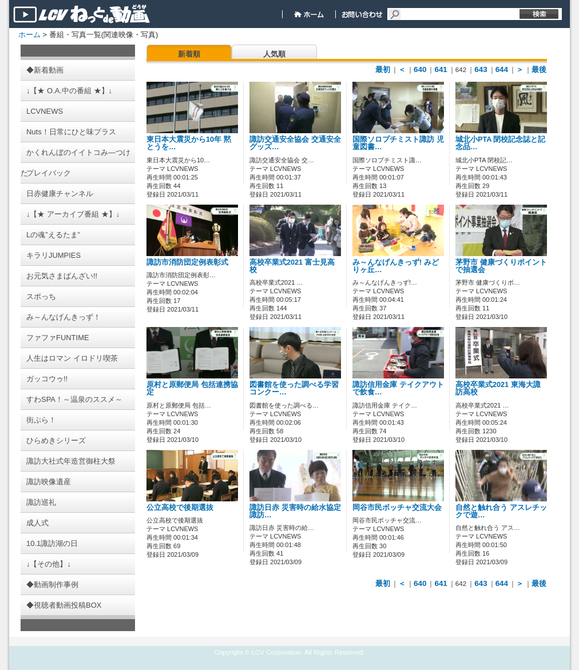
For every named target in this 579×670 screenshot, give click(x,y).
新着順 (189, 54)
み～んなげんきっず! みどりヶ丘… (395, 266)
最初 (382, 69)
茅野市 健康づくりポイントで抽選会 (501, 266)
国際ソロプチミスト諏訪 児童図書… (398, 143)
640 (420, 69)
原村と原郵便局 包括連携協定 (192, 388)
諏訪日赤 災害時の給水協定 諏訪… (295, 511)
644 (501, 69)
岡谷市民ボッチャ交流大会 (397, 508)
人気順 (274, 54)
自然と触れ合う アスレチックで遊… (501, 511)
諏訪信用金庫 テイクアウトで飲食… (398, 388)
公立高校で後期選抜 (179, 508)
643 (480, 69)
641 (440, 69)
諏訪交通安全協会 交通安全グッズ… (295, 143)
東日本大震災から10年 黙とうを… (188, 143)
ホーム (29, 34)
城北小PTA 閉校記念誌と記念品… (500, 143)
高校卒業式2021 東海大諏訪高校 (498, 388)
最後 (539, 69)
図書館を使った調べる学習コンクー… (294, 388)
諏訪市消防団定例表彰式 (187, 262)
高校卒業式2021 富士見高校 (292, 266)
